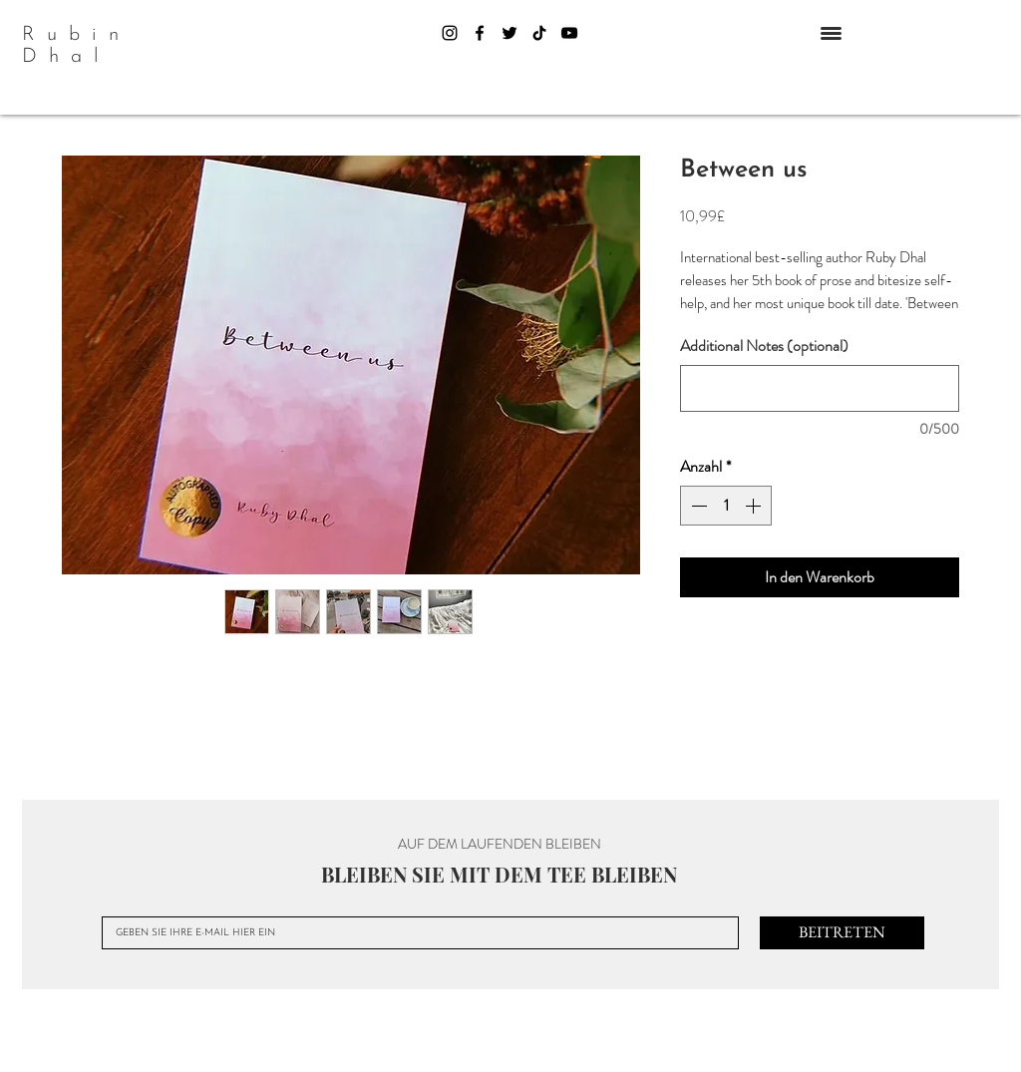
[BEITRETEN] (842, 932)
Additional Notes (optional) (764, 346)
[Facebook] (480, 33)
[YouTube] (569, 33)
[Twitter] (509, 33)
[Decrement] (697, 506)
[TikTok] (539, 33)
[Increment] (755, 506)
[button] (831, 33)
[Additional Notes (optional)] (819, 388)
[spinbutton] (726, 506)
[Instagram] (450, 33)
